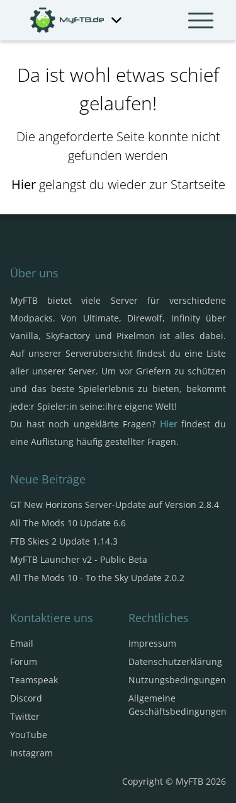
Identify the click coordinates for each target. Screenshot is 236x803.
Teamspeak (34, 680)
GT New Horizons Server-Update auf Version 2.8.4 (114, 505)
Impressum (152, 643)
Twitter (25, 716)
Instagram (31, 753)
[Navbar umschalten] (201, 20)
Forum (23, 661)
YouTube (28, 735)
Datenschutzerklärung (175, 661)
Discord (26, 698)
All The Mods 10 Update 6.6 (68, 523)
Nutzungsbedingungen (177, 680)
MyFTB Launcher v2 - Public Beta (78, 559)
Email (21, 643)
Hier (23, 184)
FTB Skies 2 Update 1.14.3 (64, 541)
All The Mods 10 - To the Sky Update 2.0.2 (97, 578)
